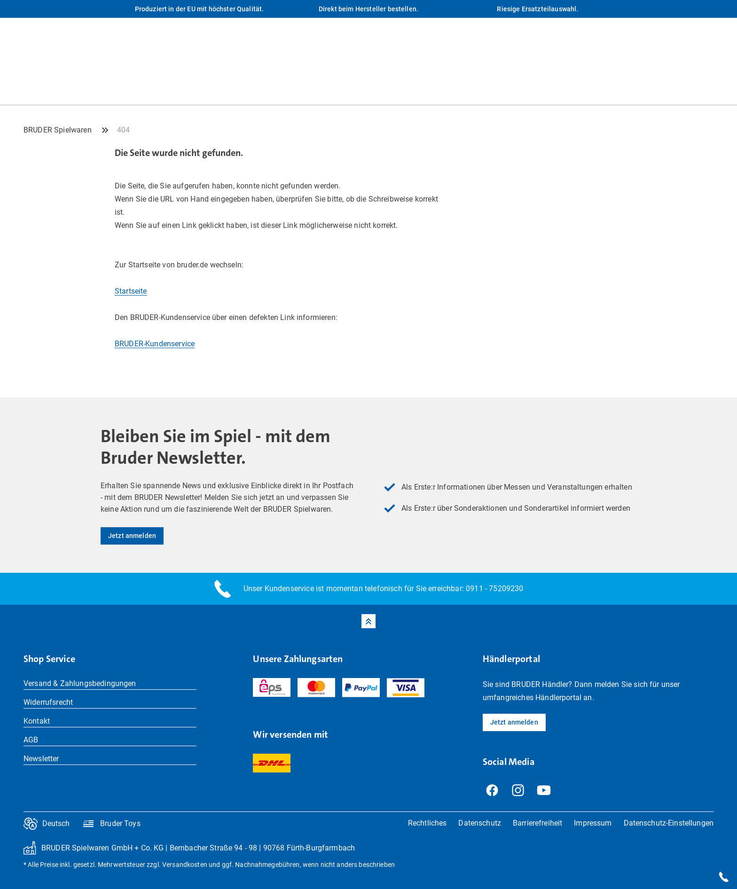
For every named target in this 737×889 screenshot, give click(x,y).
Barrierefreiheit (537, 823)
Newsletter (41, 758)
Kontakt (37, 721)
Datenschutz (479, 823)
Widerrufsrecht (48, 702)
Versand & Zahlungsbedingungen (80, 683)
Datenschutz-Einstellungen (669, 823)
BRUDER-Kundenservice (155, 343)
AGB (31, 739)
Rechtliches (427, 823)
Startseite (131, 291)
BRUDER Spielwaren (58, 129)
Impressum (593, 823)
